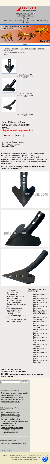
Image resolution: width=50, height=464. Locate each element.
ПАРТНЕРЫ (41, 21)
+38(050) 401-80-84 (24, 14)
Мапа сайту (7, 451)
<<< (23, 44)
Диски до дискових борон (10, 412)
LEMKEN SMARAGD (10, 432)
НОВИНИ (19, 21)
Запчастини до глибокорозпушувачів (14, 421)
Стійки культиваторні (8, 423)
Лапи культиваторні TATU (10, 417)
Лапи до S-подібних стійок (10, 419)
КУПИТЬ (19, 135)
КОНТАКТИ (29, 21)
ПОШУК (25, 23)
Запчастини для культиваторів (12, 428)
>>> (27, 44)
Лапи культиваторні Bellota (10, 415)
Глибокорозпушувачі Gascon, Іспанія (14, 393)
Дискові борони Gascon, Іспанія (12, 399)
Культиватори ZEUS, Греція (11, 395)
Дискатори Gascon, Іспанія (10, 402)
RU (24, 18)
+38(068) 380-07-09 (25, 16)
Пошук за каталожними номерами (13, 443)
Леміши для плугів (7, 425)
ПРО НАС (8, 21)
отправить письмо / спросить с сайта (25, 460)
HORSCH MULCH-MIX (11, 430)
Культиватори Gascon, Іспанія (12, 397)
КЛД (4, 434)
